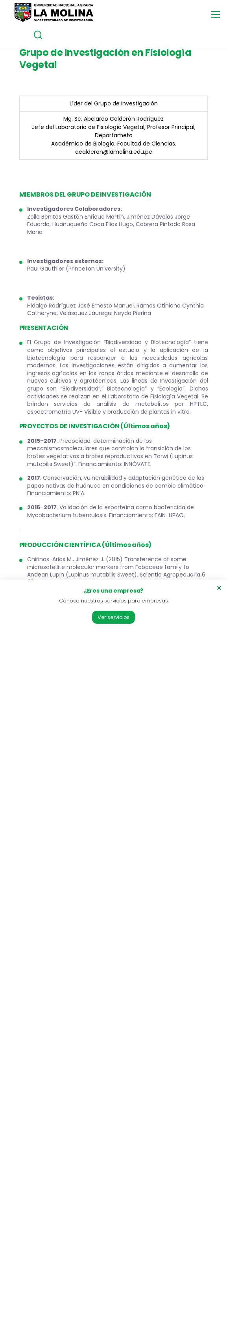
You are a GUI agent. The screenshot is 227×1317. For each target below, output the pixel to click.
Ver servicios (113, 617)
